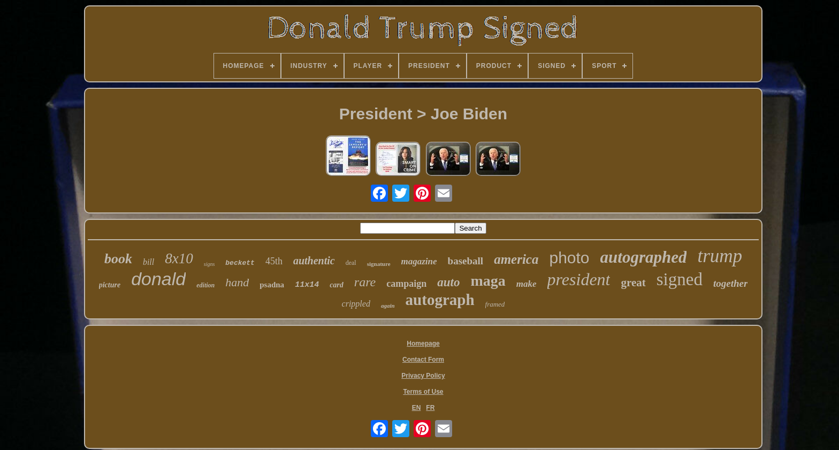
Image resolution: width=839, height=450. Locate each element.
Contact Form (423, 359)
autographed (643, 257)
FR (430, 407)
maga (487, 280)
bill (148, 261)
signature (379, 264)
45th (274, 261)
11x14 (307, 284)
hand (237, 282)
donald (158, 279)
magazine (419, 261)
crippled (356, 303)
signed (680, 279)
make (526, 284)
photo (569, 257)
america (516, 259)
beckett (240, 263)
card (337, 285)
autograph (440, 299)
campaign (406, 283)
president (579, 279)
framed (495, 304)
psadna (272, 284)
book (118, 258)
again (388, 305)
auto (448, 282)
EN (416, 407)
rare (365, 282)
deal (351, 262)
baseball (466, 260)
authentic (314, 260)
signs (209, 264)
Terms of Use (423, 391)
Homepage (423, 343)
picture (109, 285)
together (730, 283)
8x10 (179, 258)
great (633, 282)
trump (719, 256)
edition (205, 285)
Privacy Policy (423, 375)
